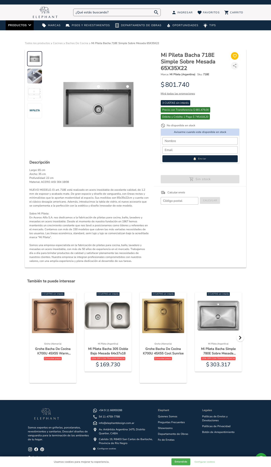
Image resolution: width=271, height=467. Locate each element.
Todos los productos (37, 43)
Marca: (178, 74)
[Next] (240, 337)
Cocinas (58, 43)
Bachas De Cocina (77, 43)
